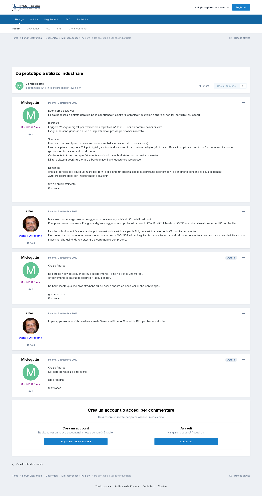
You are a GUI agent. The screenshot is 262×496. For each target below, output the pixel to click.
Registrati (241, 7)
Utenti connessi (78, 28)
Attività (34, 19)
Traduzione (103, 486)
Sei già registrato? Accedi (212, 7)
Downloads (33, 28)
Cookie (162, 486)
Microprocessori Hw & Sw (65, 87)
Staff (59, 28)
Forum (16, 28)
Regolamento (51, 19)
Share (204, 85)
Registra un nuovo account (76, 441)
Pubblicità (82, 19)
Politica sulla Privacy (127, 486)
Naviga (19, 21)
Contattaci (148, 486)
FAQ (48, 28)
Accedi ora (186, 441)
